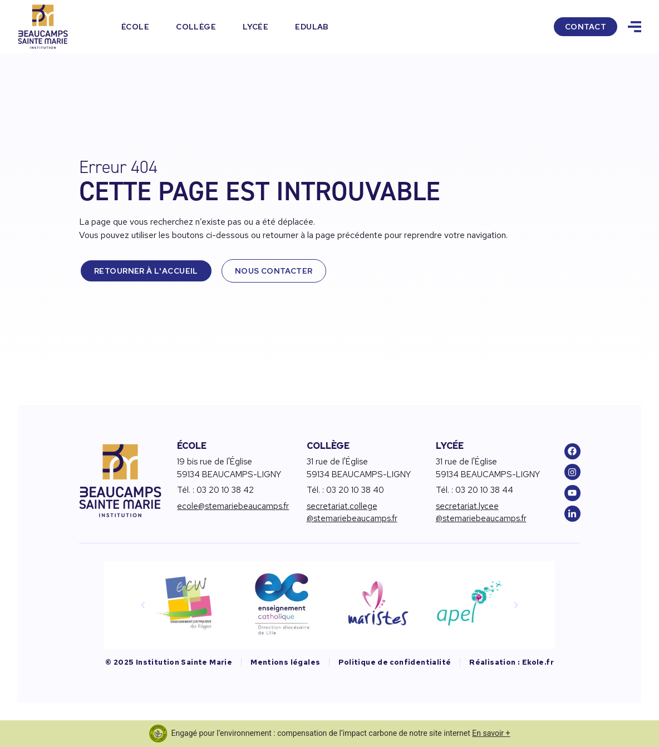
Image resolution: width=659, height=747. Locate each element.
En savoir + (491, 733)
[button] (143, 605)
